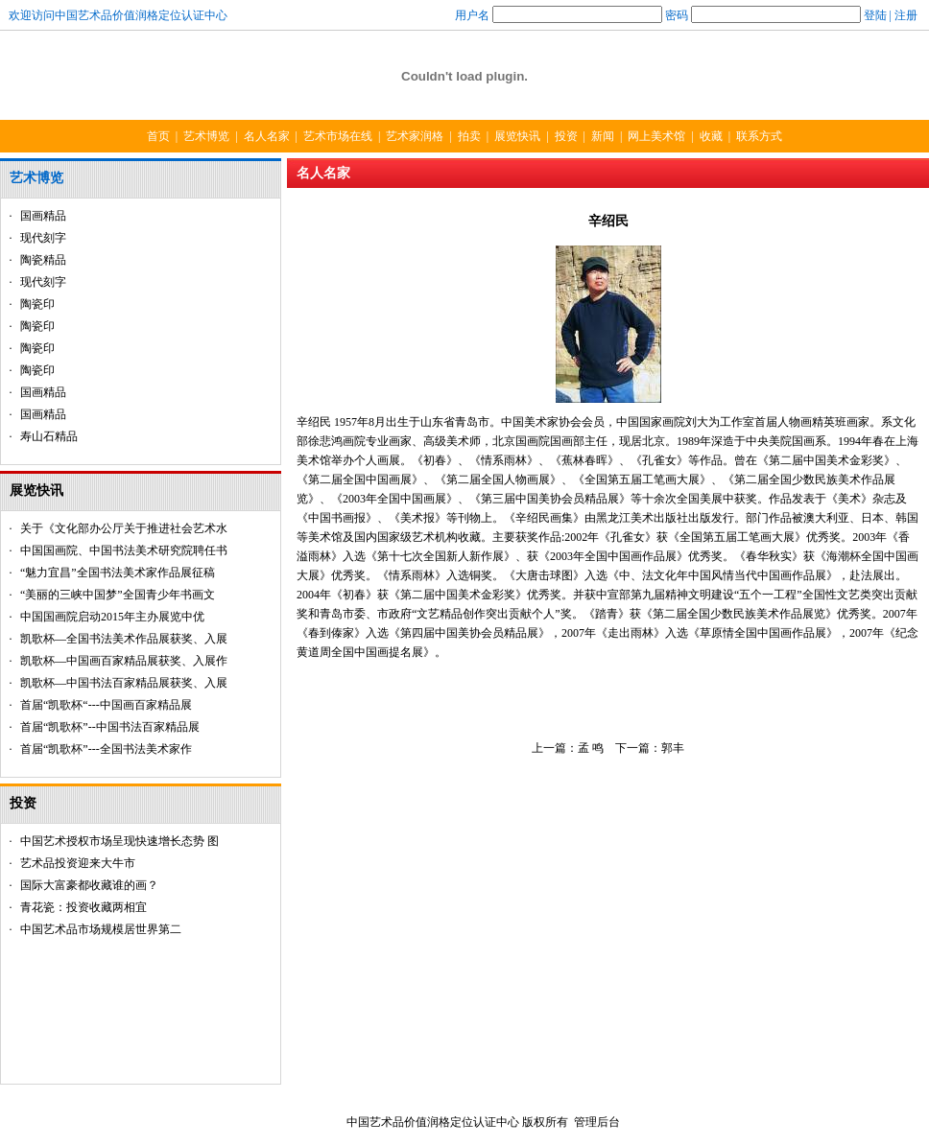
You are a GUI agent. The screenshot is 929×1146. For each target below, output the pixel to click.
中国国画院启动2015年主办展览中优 (112, 616)
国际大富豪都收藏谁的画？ (89, 885)
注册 (905, 15)
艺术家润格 (414, 136)
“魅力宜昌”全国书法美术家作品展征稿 (117, 572)
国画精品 (43, 215)
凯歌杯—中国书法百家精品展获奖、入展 (123, 683)
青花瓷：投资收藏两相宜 (83, 907)
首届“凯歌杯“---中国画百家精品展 (106, 705)
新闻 (602, 136)
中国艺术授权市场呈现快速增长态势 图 (119, 841)
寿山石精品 (49, 436)
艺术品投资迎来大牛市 (77, 863)
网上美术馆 (656, 136)
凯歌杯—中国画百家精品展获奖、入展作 (123, 660)
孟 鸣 (591, 748)
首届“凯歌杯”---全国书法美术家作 (106, 749)
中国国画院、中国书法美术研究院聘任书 (123, 550)
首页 (158, 136)
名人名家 (267, 136)
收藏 (711, 136)
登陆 (875, 15)
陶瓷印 (37, 304)
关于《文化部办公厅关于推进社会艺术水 (123, 528)
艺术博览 (206, 136)
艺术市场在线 (337, 136)
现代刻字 (43, 238)
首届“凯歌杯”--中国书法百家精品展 (110, 727)
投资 (566, 136)
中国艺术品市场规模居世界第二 (100, 929)
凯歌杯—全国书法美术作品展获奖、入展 (123, 638)
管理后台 (597, 1122)
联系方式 (759, 136)
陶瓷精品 (43, 260)
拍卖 (469, 136)
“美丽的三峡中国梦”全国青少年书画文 (117, 594)
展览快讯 (517, 136)
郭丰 (672, 748)
